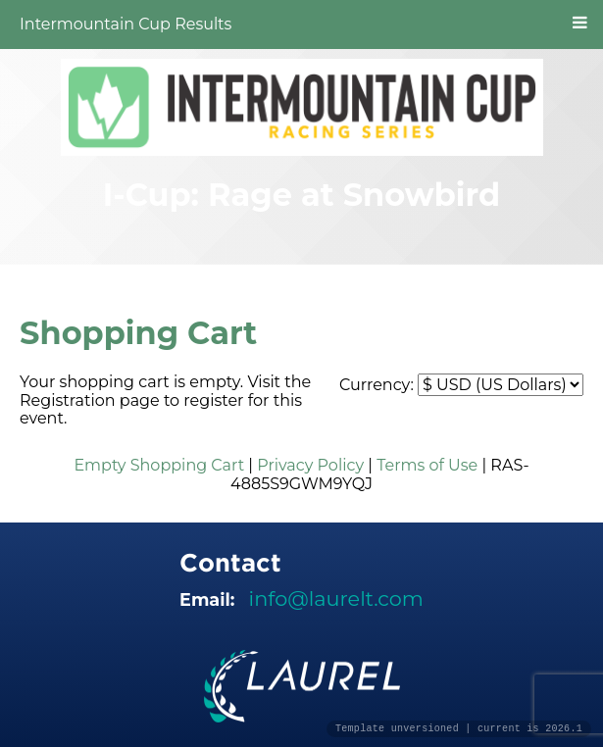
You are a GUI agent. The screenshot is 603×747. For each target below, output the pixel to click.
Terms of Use (427, 465)
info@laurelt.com (336, 598)
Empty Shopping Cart (159, 465)
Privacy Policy (310, 465)
